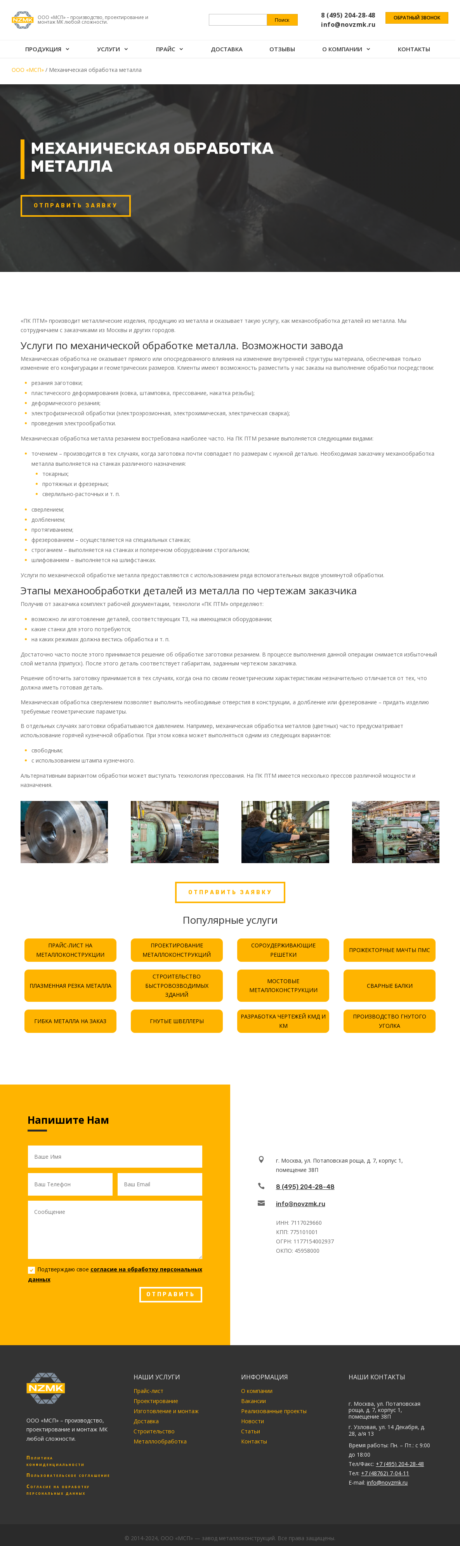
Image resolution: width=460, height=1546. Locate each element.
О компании (346, 41)
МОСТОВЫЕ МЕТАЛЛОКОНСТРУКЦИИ (283, 985)
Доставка (229, 41)
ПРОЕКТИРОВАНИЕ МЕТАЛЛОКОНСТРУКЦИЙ (176, 950)
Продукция (44, 41)
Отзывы (285, 41)
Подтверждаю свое (115, 1274)
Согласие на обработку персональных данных (58, 1489)
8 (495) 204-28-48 (305, 1187)
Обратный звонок (417, 14)
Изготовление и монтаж (166, 1411)
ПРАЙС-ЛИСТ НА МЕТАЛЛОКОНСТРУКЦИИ (70, 950)
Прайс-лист (148, 1391)
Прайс (167, 41)
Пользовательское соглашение (68, 1475)
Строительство (154, 1431)
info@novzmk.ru (300, 1204)
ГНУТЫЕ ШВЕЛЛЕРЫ (177, 1021)
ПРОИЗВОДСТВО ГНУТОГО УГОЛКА (389, 1021)
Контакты (418, 41)
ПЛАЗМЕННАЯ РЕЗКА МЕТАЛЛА (70, 985)
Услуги (109, 41)
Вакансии (253, 1401)
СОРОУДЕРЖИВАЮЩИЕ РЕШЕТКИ (283, 950)
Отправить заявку (76, 205)
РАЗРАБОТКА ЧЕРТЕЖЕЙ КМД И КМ (283, 1021)
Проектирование (156, 1401)
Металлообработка (160, 1441)
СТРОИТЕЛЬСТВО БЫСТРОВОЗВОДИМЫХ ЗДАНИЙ (176, 986)
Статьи (250, 1431)
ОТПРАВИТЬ (170, 1294)
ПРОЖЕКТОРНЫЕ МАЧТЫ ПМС (389, 950)
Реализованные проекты (274, 1411)
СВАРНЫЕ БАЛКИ (390, 985)
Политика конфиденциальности (55, 1461)
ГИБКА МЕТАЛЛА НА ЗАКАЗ (70, 1021)
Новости (252, 1421)
